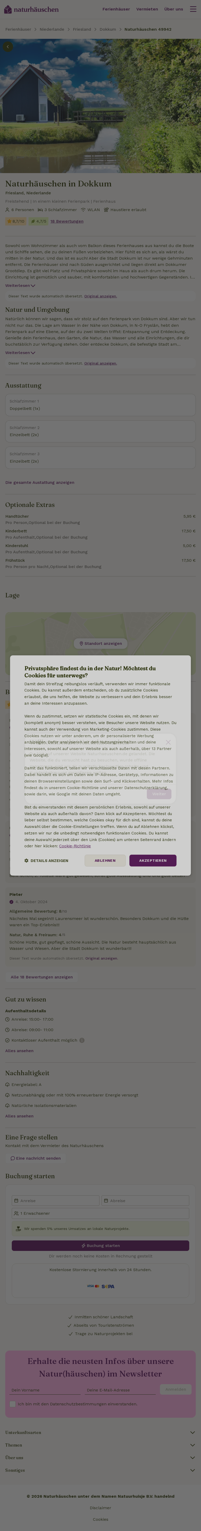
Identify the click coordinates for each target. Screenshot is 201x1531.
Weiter (159, 790)
